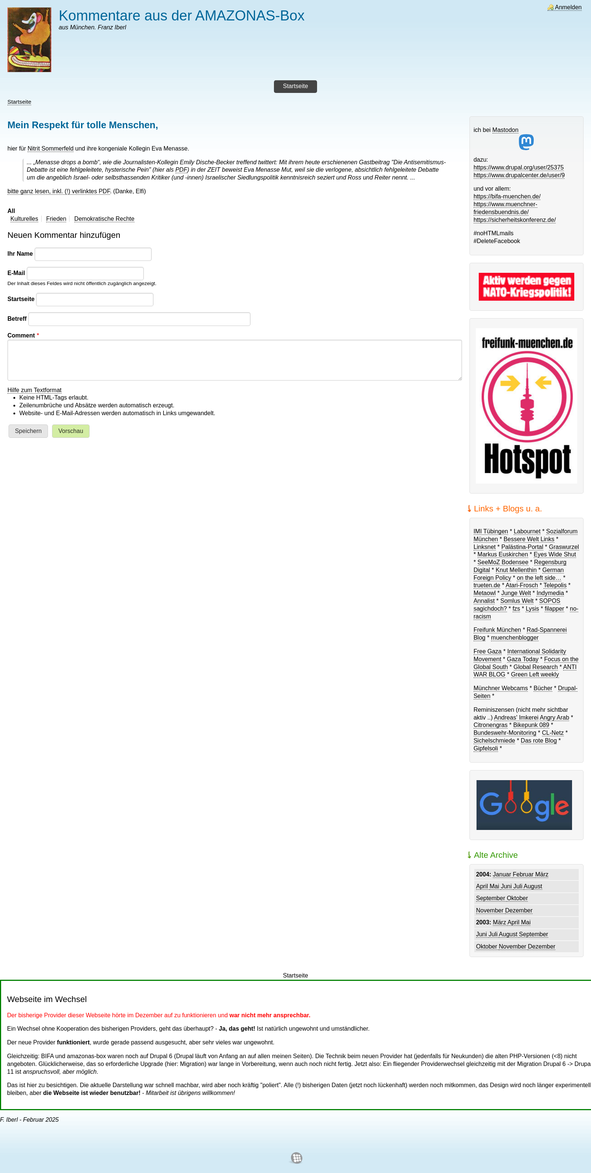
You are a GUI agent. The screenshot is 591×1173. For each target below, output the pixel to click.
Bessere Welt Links (529, 539)
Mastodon (513, 138)
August (533, 886)
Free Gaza (488, 651)
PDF (181, 170)
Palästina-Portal (522, 547)
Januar (503, 874)
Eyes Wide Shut (555, 554)
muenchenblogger (515, 637)
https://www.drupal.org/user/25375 (519, 167)
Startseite (19, 101)
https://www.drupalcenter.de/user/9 (519, 175)
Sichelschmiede (494, 740)
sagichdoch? (490, 608)
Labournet (527, 531)
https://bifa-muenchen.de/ (507, 196)
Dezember (519, 910)
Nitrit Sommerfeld (51, 148)
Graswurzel (564, 547)
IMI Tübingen (491, 531)
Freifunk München (497, 630)
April (483, 886)
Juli (518, 886)
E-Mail (16, 273)
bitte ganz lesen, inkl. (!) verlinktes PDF (58, 191)
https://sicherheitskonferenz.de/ (515, 220)
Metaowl (485, 593)
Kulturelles (24, 219)
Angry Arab (554, 717)
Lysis (532, 608)
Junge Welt (516, 593)
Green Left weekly (535, 674)
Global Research (536, 667)
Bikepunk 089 (531, 725)
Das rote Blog (539, 740)
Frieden (56, 219)
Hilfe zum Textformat (34, 390)
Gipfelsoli (486, 748)
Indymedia (550, 593)
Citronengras (491, 725)
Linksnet (485, 547)
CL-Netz (553, 733)
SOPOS (550, 601)
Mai (495, 886)
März (542, 874)
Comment (21, 335)
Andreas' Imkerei (516, 717)
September (491, 898)
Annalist (484, 601)
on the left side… (539, 578)
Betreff (17, 319)
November (490, 910)
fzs (516, 608)
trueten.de (487, 585)
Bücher (542, 688)
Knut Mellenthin (516, 570)
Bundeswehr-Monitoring (505, 733)
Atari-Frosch (522, 585)
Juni (507, 886)
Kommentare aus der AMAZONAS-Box (181, 15)
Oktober (517, 898)
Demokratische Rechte (104, 219)
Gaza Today (523, 659)
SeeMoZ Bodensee (503, 562)
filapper (554, 608)
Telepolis (554, 585)
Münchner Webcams (501, 688)
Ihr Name (20, 254)
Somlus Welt (517, 601)
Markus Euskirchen (503, 554)
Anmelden (568, 7)
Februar (524, 874)
